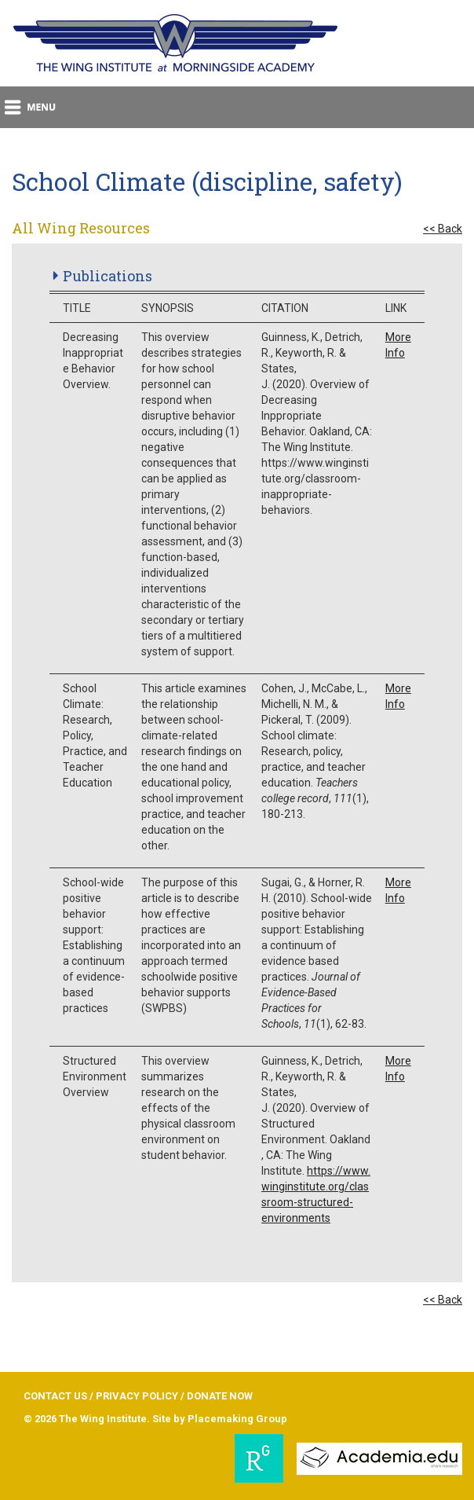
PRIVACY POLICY (137, 1396)
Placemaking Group (237, 1419)
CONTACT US (55, 1396)
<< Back (442, 228)
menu (31, 107)
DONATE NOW (220, 1396)
